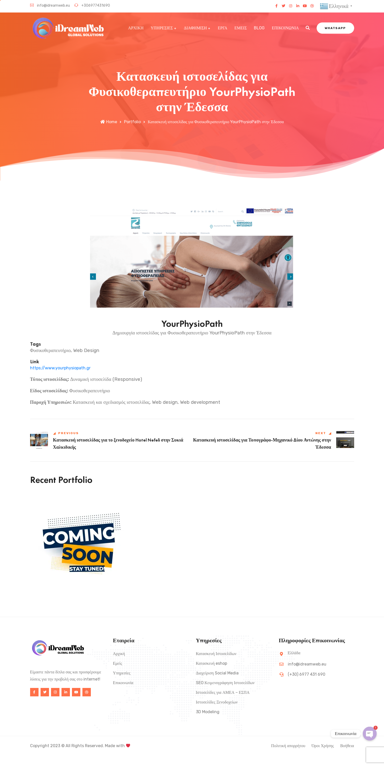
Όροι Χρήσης (323, 746)
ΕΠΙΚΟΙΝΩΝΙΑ (285, 27)
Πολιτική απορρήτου (288, 746)
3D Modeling (207, 712)
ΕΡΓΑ (222, 27)
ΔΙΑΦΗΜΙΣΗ (195, 27)
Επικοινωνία (123, 683)
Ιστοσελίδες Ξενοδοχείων (217, 702)
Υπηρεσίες (122, 673)
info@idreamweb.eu (50, 5)
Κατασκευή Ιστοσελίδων (216, 653)
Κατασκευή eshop (211, 663)
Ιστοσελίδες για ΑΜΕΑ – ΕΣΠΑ (223, 692)
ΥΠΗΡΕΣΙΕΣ (162, 27)
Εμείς (117, 663)
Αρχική (119, 653)
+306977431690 (92, 5)
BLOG (259, 27)
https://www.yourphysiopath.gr (60, 368)
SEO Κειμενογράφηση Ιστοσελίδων (225, 683)
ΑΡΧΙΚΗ (135, 27)
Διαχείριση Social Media (217, 673)
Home (108, 121)
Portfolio (132, 121)
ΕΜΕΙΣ (240, 27)
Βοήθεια (347, 746)
